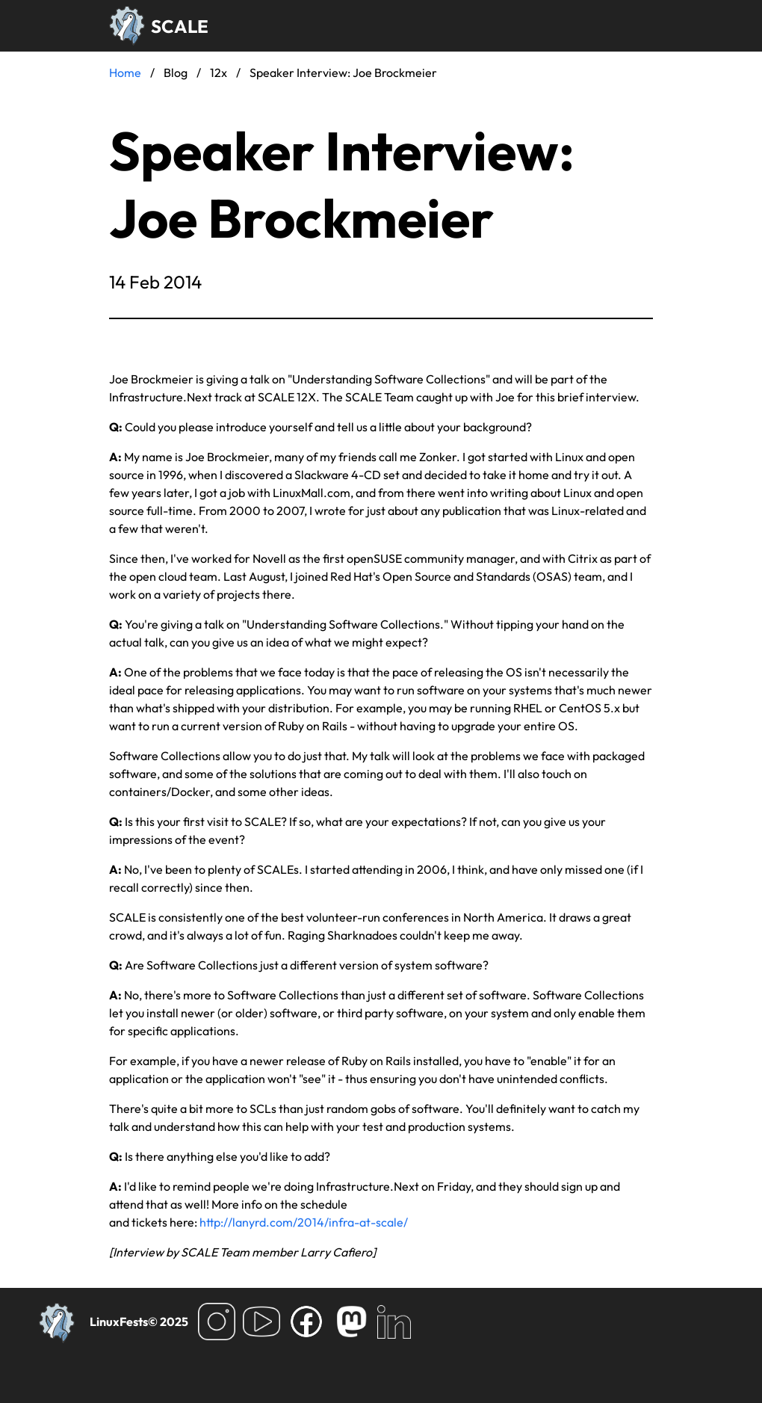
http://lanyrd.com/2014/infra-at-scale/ (303, 1222)
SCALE (179, 26)
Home (125, 72)
